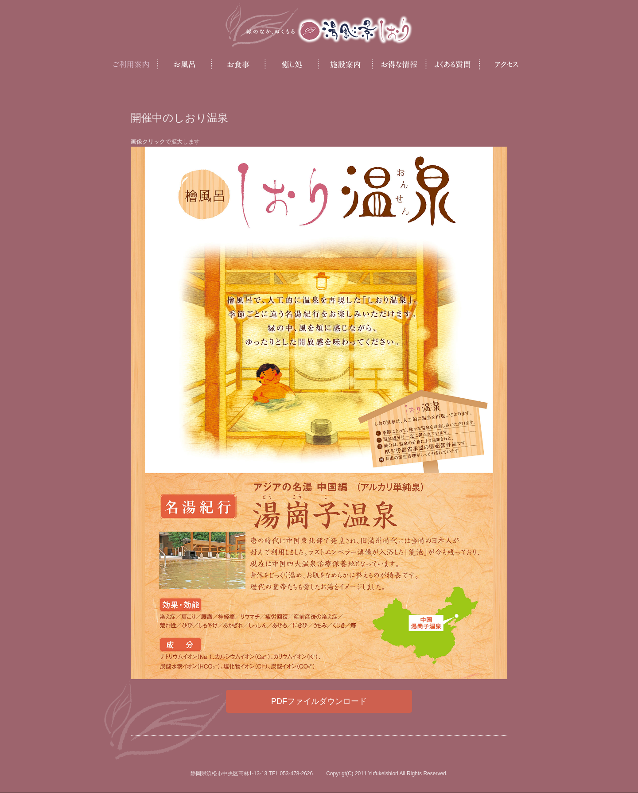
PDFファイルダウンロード (319, 701)
